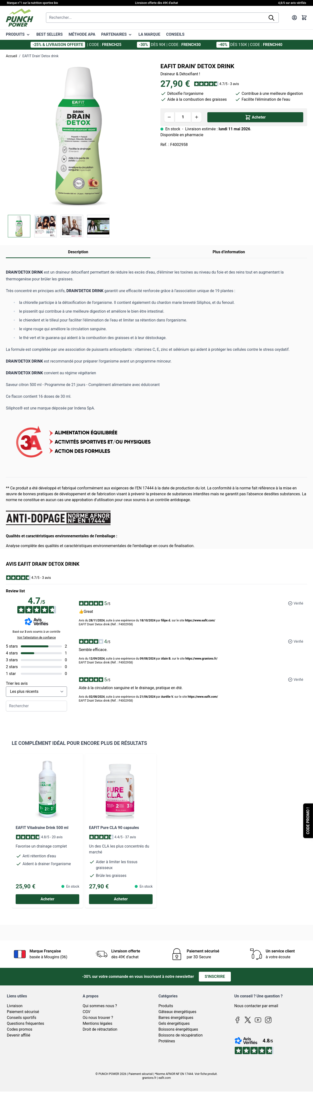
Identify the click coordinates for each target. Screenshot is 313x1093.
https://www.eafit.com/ (200, 620)
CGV (86, 1011)
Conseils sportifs (21, 1017)
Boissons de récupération (180, 1035)
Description (78, 252)
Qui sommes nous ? (100, 1006)
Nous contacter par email (256, 1006)
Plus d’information (228, 252)
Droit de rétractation (100, 1029)
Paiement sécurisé (23, 1011)
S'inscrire (215, 976)
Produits (165, 1006)
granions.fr (149, 1078)
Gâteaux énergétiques (177, 1011)
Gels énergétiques (174, 1023)
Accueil (11, 56)
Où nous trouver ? (98, 1017)
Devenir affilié (18, 1035)
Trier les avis (17, 683)
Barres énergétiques (175, 1017)
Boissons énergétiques (178, 1029)
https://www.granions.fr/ (201, 658)
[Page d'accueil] (19, 17)
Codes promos (19, 1029)
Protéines (166, 1041)
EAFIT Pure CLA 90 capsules (114, 827)
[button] (216, 83)
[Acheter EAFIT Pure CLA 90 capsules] (121, 899)
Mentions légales (97, 1023)
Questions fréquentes (25, 1023)
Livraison (14, 1006)
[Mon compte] (294, 18)
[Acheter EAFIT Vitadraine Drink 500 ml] (47, 899)
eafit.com (164, 1078)
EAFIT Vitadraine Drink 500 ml (42, 827)
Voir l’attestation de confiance (36, 637)
